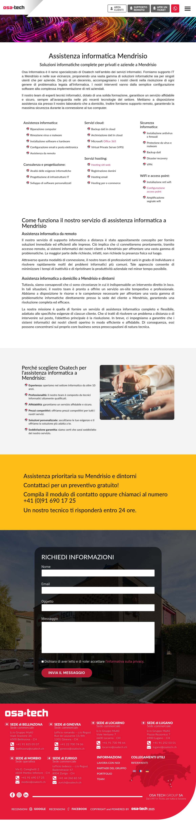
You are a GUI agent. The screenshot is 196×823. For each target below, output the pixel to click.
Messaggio (98, 635)
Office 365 (109, 141)
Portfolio (104, 773)
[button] (188, 9)
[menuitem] (134, 771)
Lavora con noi (108, 762)
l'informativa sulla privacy (124, 661)
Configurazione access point (156, 189)
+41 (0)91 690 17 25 (50, 500)
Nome (98, 570)
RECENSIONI (19, 809)
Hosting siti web (100, 164)
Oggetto (98, 604)
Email (98, 587)
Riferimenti (139, 762)
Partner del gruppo (111, 768)
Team (101, 779)
